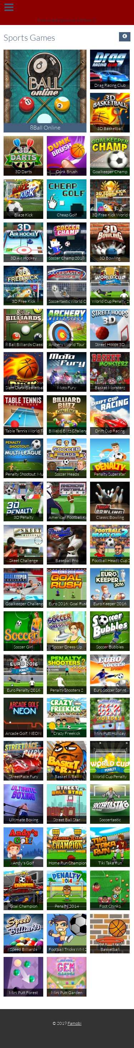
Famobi (74, 1023)
